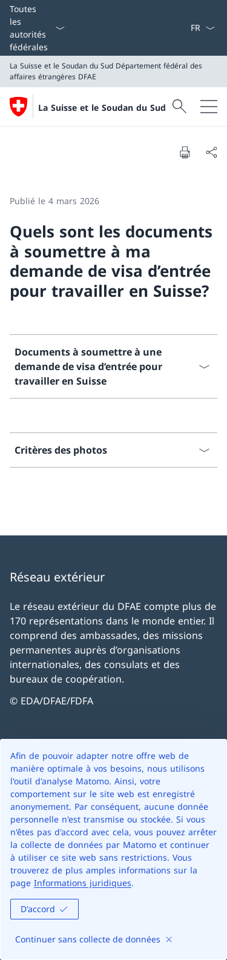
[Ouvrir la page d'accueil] (88, 106)
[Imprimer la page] (184, 152)
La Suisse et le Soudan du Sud (102, 107)
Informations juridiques (82, 883)
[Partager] (211, 152)
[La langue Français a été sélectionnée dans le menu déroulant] (202, 28)
